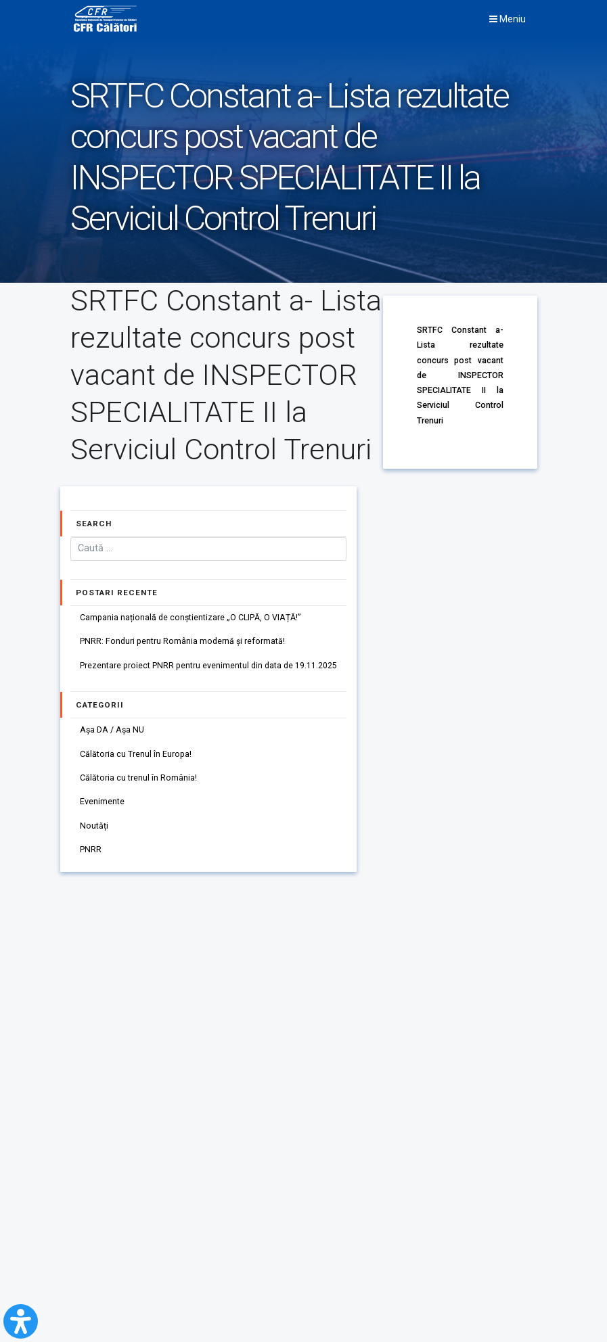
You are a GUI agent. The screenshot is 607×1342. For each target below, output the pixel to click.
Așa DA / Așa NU (112, 731)
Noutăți (94, 829)
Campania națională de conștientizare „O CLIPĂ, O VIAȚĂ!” (191, 618)
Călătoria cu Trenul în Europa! (136, 756)
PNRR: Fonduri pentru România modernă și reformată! (183, 642)
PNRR (91, 853)
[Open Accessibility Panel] (20, 1321)
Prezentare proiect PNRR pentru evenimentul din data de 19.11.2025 (208, 667)
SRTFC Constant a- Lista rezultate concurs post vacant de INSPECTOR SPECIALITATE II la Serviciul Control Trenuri (460, 374)
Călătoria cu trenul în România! (138, 780)
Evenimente (102, 805)
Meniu (507, 19)
